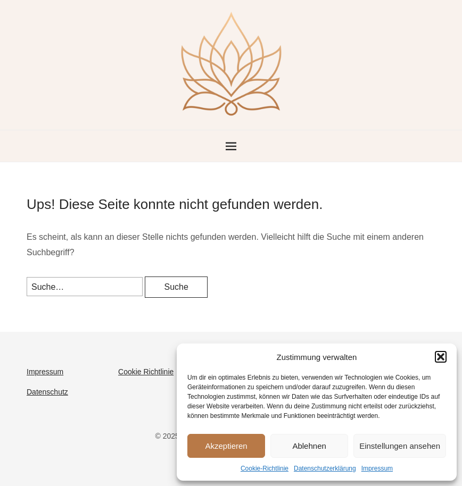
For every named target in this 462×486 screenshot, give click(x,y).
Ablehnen (309, 445)
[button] (440, 356)
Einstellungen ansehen (399, 445)
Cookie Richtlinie (146, 371)
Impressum (377, 468)
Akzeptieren (226, 445)
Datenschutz (47, 392)
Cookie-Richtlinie (264, 468)
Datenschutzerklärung (325, 468)
